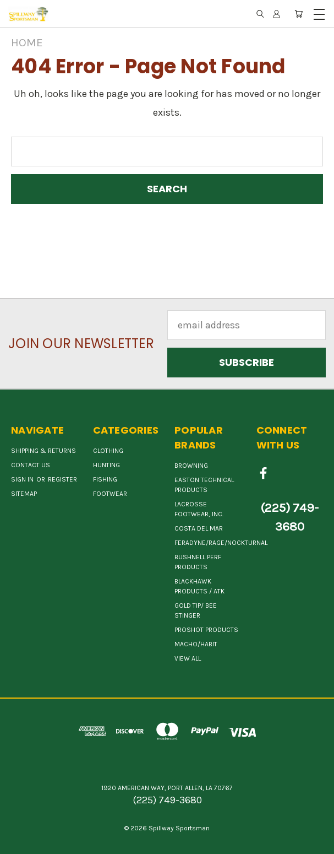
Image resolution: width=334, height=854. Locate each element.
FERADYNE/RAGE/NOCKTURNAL (220, 543)
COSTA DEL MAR (198, 528)
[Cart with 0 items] (298, 13)
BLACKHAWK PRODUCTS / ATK (199, 586)
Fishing (105, 479)
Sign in (23, 479)
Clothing (108, 451)
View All (187, 658)
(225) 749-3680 (289, 517)
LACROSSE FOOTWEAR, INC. (198, 509)
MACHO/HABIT (195, 644)
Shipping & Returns (43, 451)
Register (62, 479)
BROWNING (191, 465)
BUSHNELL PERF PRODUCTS (197, 562)
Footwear (110, 494)
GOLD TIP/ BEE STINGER (195, 610)
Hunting (106, 465)
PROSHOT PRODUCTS (206, 630)
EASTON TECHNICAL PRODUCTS (204, 485)
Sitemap (24, 494)
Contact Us (30, 465)
